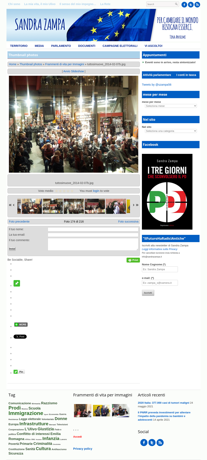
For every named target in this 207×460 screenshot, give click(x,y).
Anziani (38, 439)
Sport (46, 414)
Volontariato (48, 419)
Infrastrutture (34, 423)
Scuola (35, 408)
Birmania (36, 403)
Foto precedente (19, 221)
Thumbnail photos (31, 64)
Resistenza (13, 419)
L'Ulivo (31, 429)
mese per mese (151, 101)
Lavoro (63, 439)
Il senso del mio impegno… (78, 4)
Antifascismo (59, 449)
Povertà (13, 443)
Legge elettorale (30, 419)
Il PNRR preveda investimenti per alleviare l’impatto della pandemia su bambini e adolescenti (164, 416)
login (96, 190)
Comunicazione (19, 403)
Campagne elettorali (119, 45)
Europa (13, 424)
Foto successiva (128, 221)
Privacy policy (82, 448)
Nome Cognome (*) (154, 264)
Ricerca (25, 409)
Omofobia (57, 444)
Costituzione (16, 449)
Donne (61, 418)
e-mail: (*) (148, 277)
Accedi (77, 436)
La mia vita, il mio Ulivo (40, 4)
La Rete (105, 4)
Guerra (62, 414)
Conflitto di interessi (33, 434)
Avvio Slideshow (73, 71)
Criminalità (42, 444)
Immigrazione (25, 413)
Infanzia (50, 438)
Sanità (30, 449)
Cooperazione (16, 429)
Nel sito (146, 126)
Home (12, 64)
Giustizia (46, 429)
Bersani (52, 425)
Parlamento (61, 45)
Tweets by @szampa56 (156, 84)
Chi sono (14, 4)
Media (39, 45)
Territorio (18, 45)
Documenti (86, 45)
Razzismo (49, 403)
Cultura (43, 448)
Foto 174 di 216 (74, 221)
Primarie (26, 443)
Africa (28, 439)
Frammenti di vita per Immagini (64, 64)
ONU (33, 439)
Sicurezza (15, 453)
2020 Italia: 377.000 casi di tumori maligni (163, 402)
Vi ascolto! (154, 45)
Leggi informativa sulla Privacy (159, 249)
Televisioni (62, 424)
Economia (54, 414)
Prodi (14, 408)
